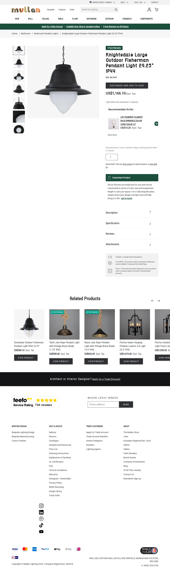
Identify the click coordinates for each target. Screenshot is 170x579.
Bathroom (91, 19)
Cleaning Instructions (59, 453)
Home (14, 33)
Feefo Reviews (130, 453)
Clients (126, 445)
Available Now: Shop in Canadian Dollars (83, 26)
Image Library (55, 491)
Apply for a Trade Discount (106, 379)
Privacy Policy (55, 483)
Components (146, 19)
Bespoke (51, 9)
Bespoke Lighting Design (23, 432)
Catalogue (54, 441)
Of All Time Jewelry (132, 470)
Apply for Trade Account (97, 432)
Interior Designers (94, 441)
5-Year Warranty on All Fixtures (116, 26)
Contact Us (128, 474)
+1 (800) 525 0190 (149, 565)
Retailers (90, 445)
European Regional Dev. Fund (137, 441)
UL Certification (56, 462)
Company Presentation (134, 462)
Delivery (52, 432)
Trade (72, 9)
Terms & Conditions (58, 470)
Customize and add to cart (127, 85)
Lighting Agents (93, 449)
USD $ (125, 2)
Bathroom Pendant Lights (46, 33)
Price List (53, 449)
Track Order (54, 495)
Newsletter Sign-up (132, 478)
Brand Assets (129, 457)
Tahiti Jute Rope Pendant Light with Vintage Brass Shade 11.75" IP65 (64, 346)
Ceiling (45, 19)
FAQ (51, 466)
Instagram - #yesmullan (60, 478)
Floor (75, 19)
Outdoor (109, 19)
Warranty (53, 474)
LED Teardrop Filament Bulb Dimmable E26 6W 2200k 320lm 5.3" (131, 121)
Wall (30, 19)
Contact (154, 2)
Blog (125, 466)
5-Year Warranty (114, 48)
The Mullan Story (131, 432)
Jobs (125, 436)
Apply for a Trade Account (52, 26)
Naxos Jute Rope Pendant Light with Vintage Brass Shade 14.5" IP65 (99, 346)
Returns (52, 436)
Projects (62, 9)
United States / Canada (102, 2)
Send (126, 404)
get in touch (126, 198)
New (17, 19)
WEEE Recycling (56, 487)
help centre (127, 164)
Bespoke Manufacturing (23, 436)
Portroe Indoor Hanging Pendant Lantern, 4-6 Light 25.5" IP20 (133, 346)
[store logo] (26, 9)
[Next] (159, 300)
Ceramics (126, 19)
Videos (126, 449)
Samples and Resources (60, 445)
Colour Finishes (19, 441)
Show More (112, 135)
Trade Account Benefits (97, 436)
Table (60, 19)
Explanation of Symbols (60, 457)
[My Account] (150, 9)
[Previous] (153, 300)
